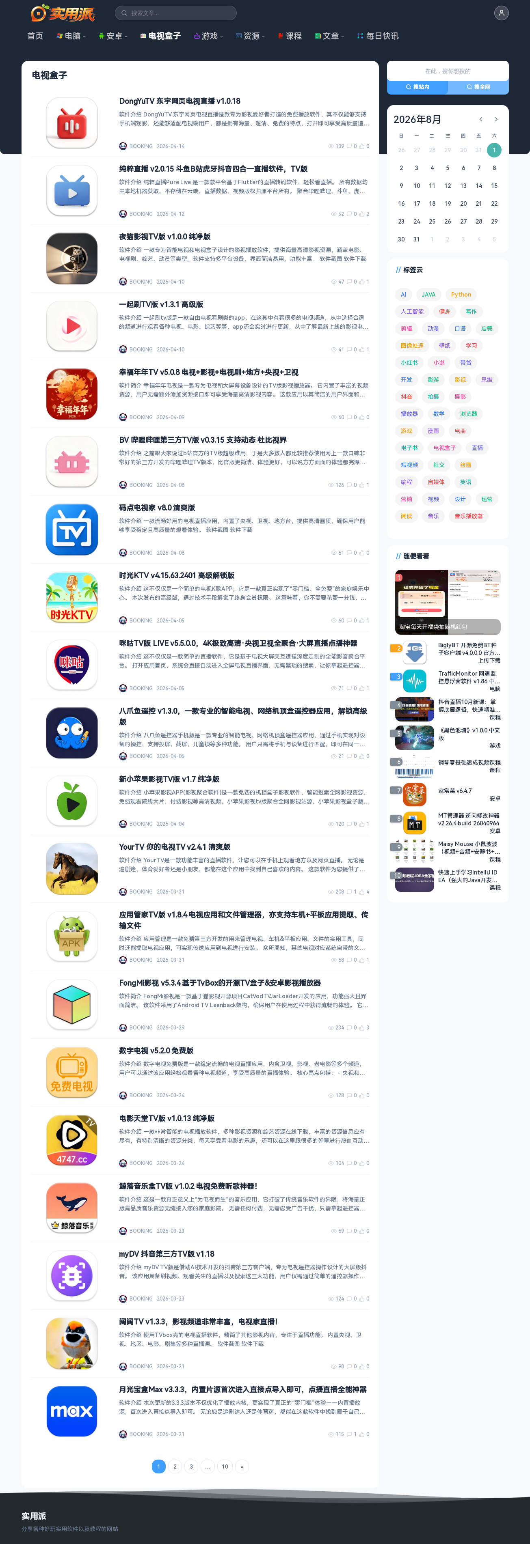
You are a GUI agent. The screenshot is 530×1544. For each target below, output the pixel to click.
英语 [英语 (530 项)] (466, 482)
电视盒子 (160, 35)
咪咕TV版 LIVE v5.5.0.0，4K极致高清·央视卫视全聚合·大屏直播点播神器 (238, 643)
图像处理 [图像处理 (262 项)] (412, 345)
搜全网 (478, 86)
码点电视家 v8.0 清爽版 (157, 508)
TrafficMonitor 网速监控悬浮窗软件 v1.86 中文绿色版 (469, 677)
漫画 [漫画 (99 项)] (433, 431)
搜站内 (417, 86)
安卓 (110, 35)
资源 (248, 35)
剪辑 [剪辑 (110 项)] (406, 328)
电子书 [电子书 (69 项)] (409, 448)
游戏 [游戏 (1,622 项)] (406, 431)
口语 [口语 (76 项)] (460, 328)
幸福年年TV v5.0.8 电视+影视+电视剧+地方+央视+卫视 (209, 372)
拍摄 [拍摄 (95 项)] (433, 397)
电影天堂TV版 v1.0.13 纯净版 (166, 1118)
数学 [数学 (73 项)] (439, 414)
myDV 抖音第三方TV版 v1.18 (166, 1254)
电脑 (68, 35)
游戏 (206, 35)
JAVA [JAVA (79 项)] (429, 294)
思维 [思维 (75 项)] (487, 379)
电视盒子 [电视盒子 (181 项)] (444, 448)
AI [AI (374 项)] (404, 294)
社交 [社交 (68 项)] (439, 465)
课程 (289, 35)
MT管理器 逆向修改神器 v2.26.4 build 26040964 (469, 819)
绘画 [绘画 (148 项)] (466, 465)
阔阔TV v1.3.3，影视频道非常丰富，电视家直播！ (200, 1322)
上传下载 (489, 660)
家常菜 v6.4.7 (455, 791)
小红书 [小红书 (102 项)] (409, 362)
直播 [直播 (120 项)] (477, 448)
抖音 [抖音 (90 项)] (406, 397)
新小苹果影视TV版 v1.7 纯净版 (169, 779)
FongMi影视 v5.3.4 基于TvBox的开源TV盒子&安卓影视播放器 (220, 983)
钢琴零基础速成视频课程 (469, 762)
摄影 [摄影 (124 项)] (460, 397)
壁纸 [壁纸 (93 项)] (444, 345)
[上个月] (481, 119)
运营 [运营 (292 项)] (487, 499)
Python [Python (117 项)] (461, 294)
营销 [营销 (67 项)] (406, 499)
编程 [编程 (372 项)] (406, 482)
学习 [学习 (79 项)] (471, 345)
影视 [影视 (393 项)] (460, 379)
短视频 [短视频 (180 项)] (409, 465)
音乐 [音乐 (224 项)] (433, 516)
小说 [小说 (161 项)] (439, 362)
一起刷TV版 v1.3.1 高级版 (161, 304)
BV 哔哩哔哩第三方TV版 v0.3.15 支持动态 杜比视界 (203, 440)
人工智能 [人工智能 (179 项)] (412, 311)
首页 (35, 35)
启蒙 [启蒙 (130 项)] (487, 328)
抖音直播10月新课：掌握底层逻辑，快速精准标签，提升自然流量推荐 (469, 705)
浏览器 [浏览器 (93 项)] (468, 414)
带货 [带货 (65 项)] (466, 362)
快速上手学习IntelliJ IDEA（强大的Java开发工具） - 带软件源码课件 (468, 876)
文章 (327, 35)
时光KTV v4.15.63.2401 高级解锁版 (176, 575)
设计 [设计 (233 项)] (460, 499)
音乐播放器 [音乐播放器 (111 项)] (468, 516)
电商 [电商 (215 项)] (460, 431)
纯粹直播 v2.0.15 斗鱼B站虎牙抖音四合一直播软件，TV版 (213, 169)
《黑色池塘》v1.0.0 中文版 (469, 734)
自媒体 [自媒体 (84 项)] (436, 482)
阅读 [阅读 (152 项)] (406, 516)
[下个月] (496, 119)
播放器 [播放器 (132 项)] (409, 414)
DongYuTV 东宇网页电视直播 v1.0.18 (179, 101)
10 (224, 1466)
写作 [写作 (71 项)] (471, 311)
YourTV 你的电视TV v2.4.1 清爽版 (174, 847)
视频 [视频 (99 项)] (433, 499)
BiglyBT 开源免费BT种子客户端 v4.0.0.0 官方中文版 (469, 649)
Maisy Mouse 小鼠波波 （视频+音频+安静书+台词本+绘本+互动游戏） (469, 847)
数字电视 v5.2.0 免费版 (156, 1050)
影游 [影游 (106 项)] (433, 379)
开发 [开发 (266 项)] (406, 379)
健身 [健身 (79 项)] (444, 311)
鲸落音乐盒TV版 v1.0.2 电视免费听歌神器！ (190, 1186)
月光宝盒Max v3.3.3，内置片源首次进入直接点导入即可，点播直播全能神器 (243, 1389)
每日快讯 (378, 35)
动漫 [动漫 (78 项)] (433, 328)
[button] (501, 13)
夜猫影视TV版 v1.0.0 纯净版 (164, 236)
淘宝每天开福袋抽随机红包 (433, 627)
